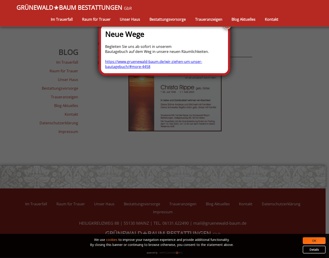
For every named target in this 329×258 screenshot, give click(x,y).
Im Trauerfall (62, 19)
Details (314, 250)
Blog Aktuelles (243, 19)
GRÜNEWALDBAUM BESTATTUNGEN (74, 8)
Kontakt (271, 19)
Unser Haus (130, 19)
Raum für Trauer (96, 19)
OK (314, 241)
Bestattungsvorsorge (167, 19)
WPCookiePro (165, 253)
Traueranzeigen (208, 19)
